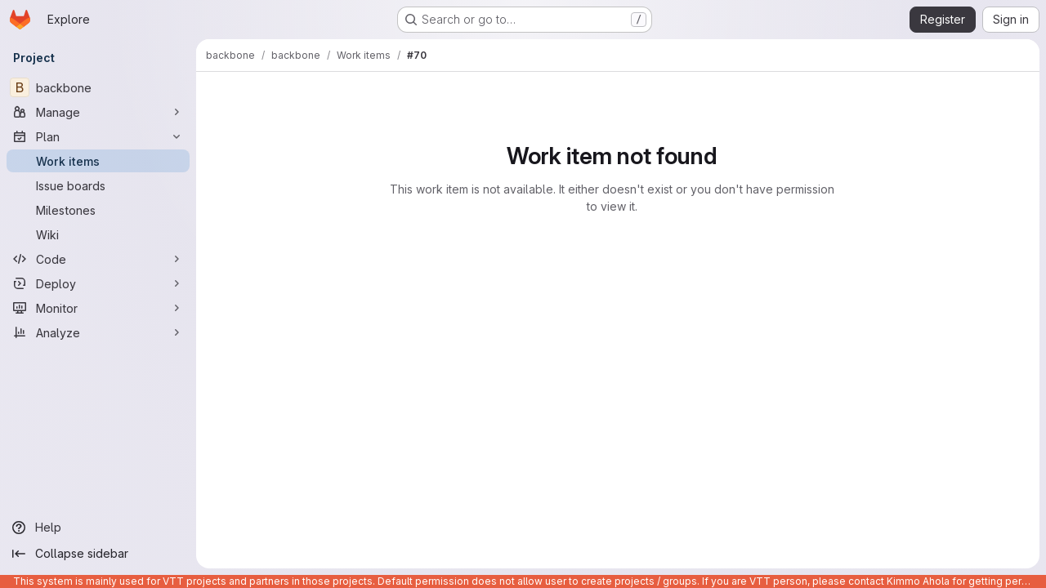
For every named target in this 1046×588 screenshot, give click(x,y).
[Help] (98, 527)
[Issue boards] (98, 185)
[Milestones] (98, 209)
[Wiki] (98, 234)
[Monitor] (98, 307)
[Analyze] (98, 332)
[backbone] (98, 87)
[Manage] (98, 111)
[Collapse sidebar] (98, 553)
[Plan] (98, 136)
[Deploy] (98, 283)
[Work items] (98, 160)
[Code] (98, 258)
